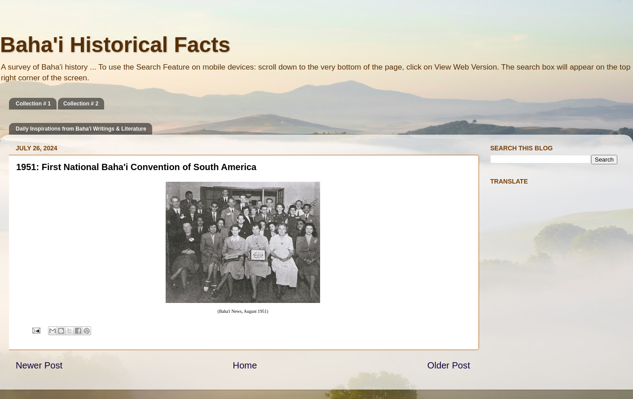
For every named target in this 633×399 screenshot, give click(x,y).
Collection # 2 (80, 104)
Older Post (448, 365)
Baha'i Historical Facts (115, 45)
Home (245, 365)
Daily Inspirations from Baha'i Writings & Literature (81, 129)
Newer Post (39, 365)
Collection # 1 (33, 104)
